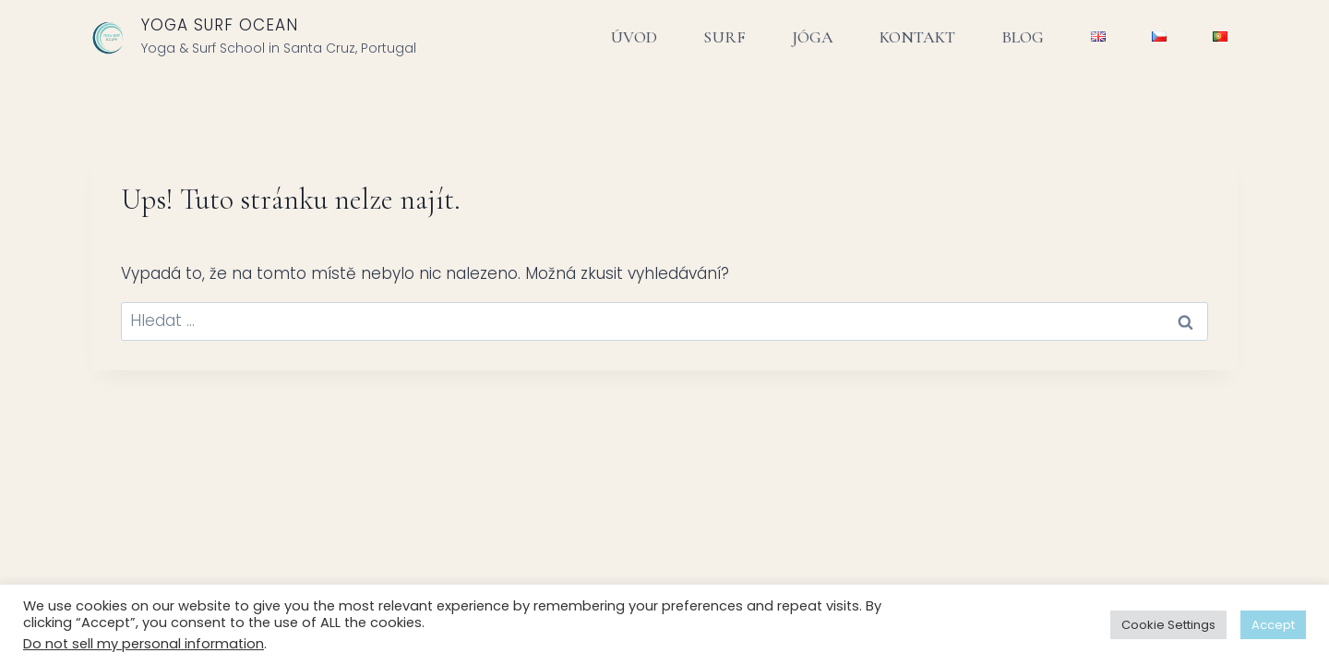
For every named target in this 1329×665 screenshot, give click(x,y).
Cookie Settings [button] (1168, 625)
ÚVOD (634, 37)
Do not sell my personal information (143, 644)
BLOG (1022, 37)
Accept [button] (1273, 625)
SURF (724, 37)
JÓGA (812, 37)
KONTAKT (917, 37)
